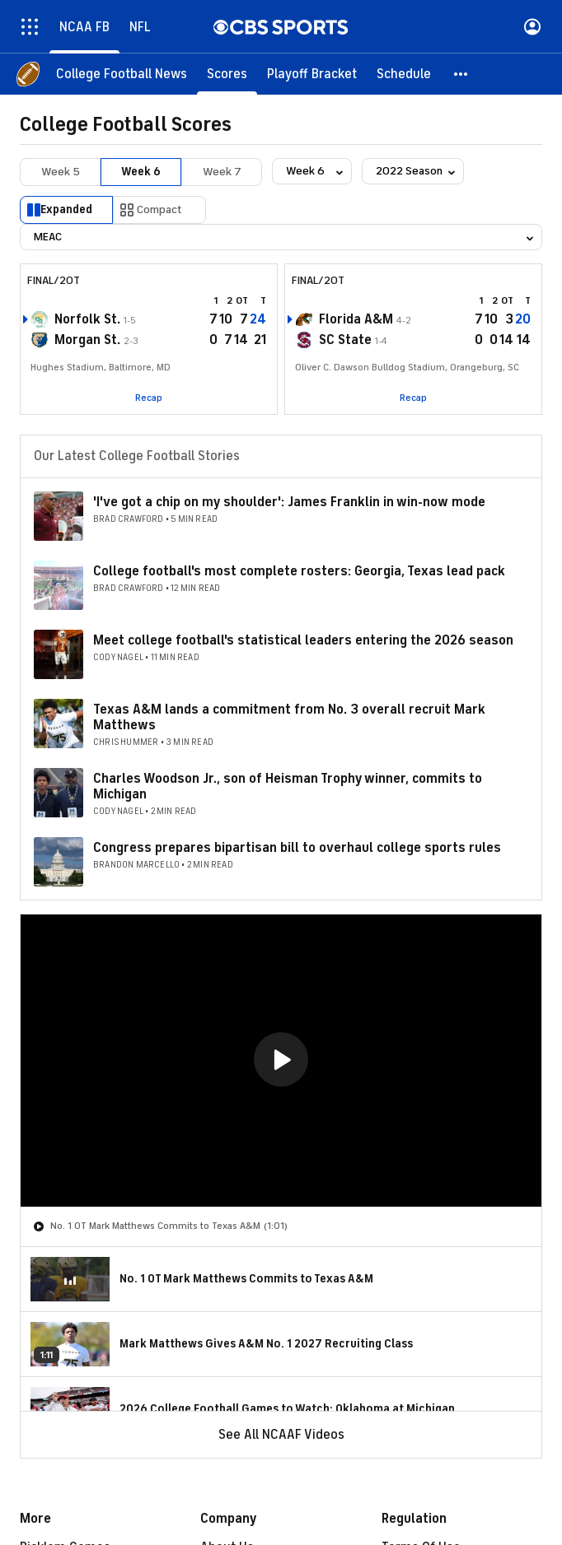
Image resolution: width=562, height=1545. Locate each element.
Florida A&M (356, 319)
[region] (281, 1061)
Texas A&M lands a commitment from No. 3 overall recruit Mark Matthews (289, 717)
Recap (148, 397)
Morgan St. (87, 340)
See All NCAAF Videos (281, 1434)
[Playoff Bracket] (312, 74)
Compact (159, 209)
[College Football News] (121, 74)
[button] (461, 74)
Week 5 (60, 172)
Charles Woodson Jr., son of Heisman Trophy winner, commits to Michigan (287, 786)
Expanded (66, 209)
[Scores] (227, 74)
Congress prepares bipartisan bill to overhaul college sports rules (297, 848)
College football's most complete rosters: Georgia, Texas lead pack (299, 571)
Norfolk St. (87, 319)
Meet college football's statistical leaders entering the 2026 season (303, 640)
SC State (345, 340)
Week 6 (141, 172)
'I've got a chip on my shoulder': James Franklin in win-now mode (289, 502)
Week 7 (222, 172)
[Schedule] (404, 74)
